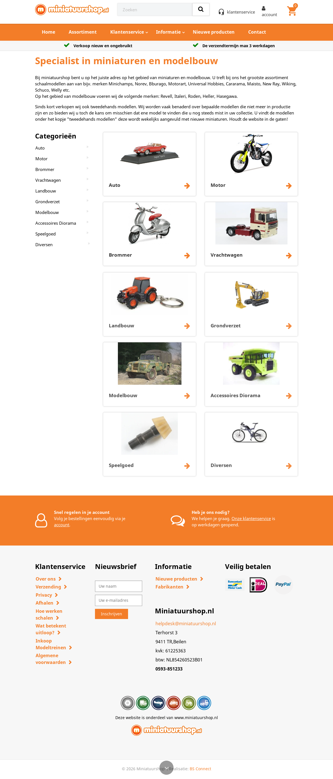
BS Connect (200, 768)
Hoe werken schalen (49, 614)
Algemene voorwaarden (51, 658)
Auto (40, 148)
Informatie (168, 32)
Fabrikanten (169, 587)
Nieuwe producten (214, 32)
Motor (41, 158)
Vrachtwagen (48, 180)
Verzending (48, 587)
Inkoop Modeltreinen (51, 644)
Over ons (46, 579)
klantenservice (241, 12)
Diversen (44, 244)
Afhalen (44, 603)
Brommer (44, 169)
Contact (257, 32)
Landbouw (45, 191)
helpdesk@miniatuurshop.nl (185, 623)
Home (48, 32)
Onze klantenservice (251, 518)
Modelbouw (47, 212)
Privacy (44, 595)
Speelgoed (45, 234)
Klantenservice (127, 32)
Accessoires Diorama (55, 223)
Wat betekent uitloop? (51, 629)
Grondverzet (47, 201)
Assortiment (83, 32)
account (61, 524)
